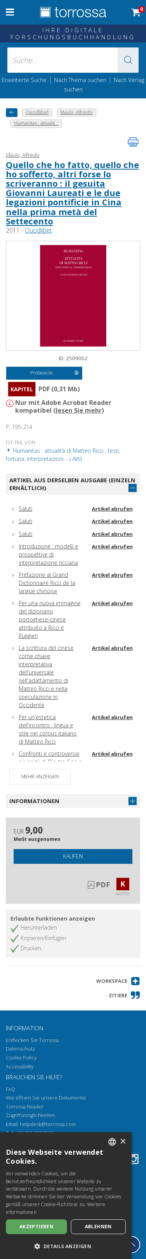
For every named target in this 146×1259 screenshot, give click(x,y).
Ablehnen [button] (98, 1226)
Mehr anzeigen (40, 776)
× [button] (123, 1142)
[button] (128, 60)
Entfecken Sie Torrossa (32, 1040)
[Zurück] (12, 112)
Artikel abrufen (112, 508)
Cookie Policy (21, 1057)
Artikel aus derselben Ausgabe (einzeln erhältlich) (72, 484)
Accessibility (20, 1066)
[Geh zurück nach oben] (131, 1244)
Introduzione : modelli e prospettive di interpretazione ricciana (48, 554)
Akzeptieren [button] (36, 1226)
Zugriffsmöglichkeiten (30, 1115)
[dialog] (66, 1195)
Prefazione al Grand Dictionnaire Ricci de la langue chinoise (47, 583)
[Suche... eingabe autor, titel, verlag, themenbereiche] (73, 60)
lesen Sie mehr (79, 410)
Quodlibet (38, 230)
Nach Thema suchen (80, 80)
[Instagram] (133, 1160)
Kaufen (73, 856)
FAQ (10, 1089)
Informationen (34, 801)
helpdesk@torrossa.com (48, 1124)
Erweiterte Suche (24, 80)
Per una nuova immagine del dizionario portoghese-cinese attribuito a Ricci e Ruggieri (50, 619)
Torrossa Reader (25, 1106)
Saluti (25, 508)
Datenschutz (20, 1048)
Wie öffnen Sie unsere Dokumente (46, 1097)
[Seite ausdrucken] (133, 142)
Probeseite (54, 373)
